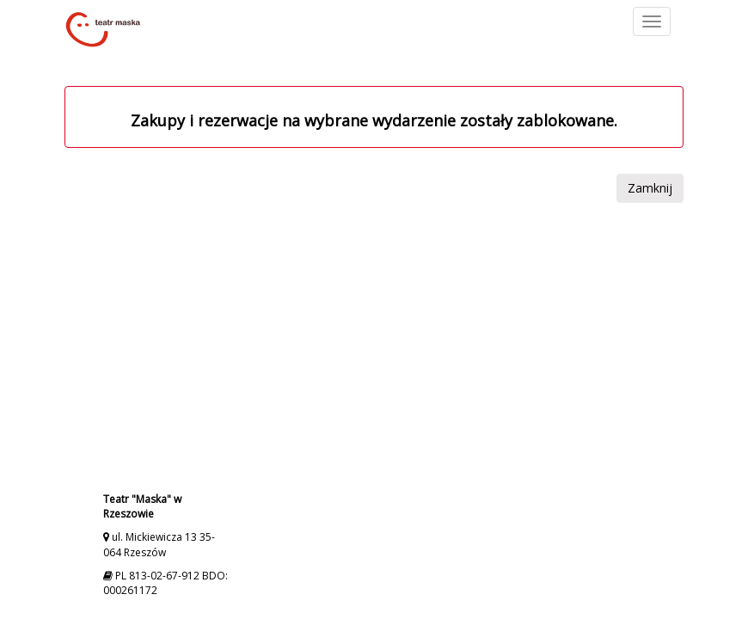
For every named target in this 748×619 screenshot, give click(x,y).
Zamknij (650, 188)
